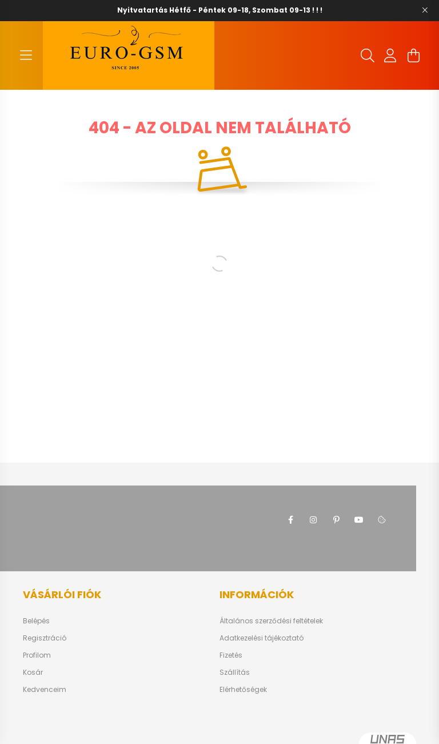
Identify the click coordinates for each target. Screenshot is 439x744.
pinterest (336, 519)
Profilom (37, 655)
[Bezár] (424, 10)
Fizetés (231, 655)
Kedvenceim (44, 690)
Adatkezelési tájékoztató (262, 638)
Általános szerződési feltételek (271, 621)
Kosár (33, 673)
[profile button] (390, 55)
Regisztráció (44, 638)
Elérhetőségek (243, 690)
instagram (313, 519)
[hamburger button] (25, 55)
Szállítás (235, 673)
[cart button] (413, 55)
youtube (359, 519)
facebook (290, 519)
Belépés (36, 621)
